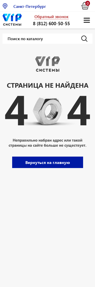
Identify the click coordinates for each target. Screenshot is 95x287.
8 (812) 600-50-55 (51, 23)
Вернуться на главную (47, 162)
